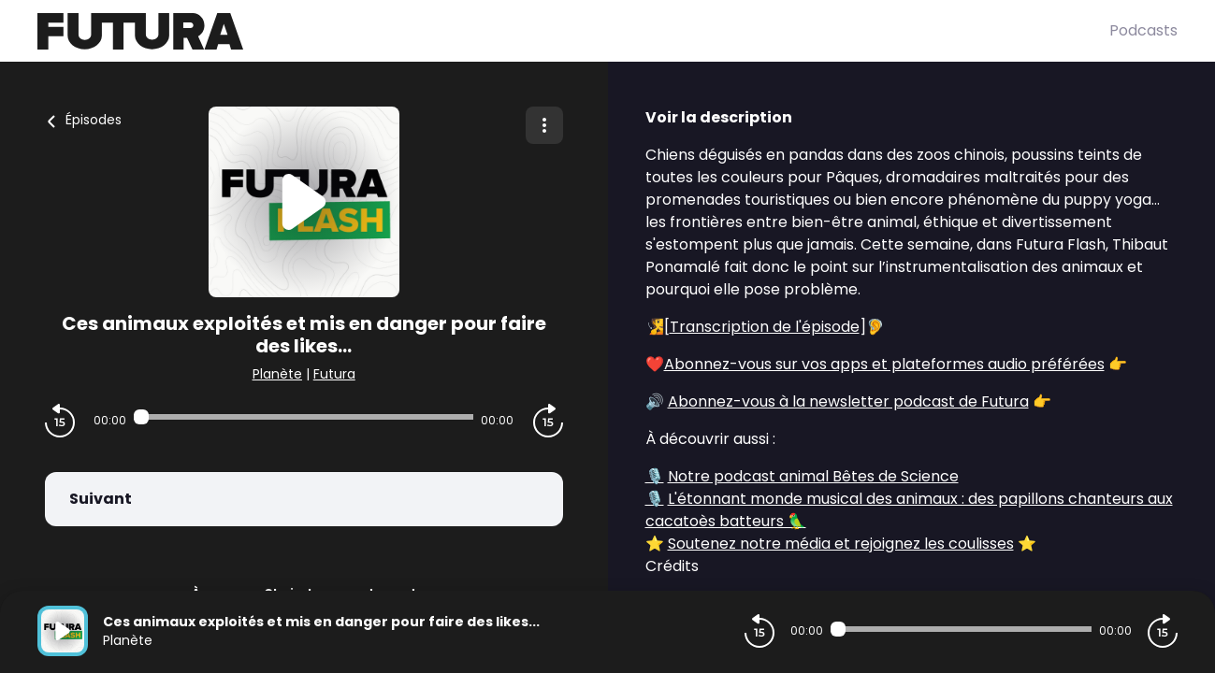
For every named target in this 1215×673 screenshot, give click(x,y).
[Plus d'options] (544, 125)
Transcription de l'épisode (765, 326)
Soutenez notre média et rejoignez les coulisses (841, 543)
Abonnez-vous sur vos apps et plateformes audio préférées (884, 364)
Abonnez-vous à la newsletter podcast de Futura (848, 401)
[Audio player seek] (303, 417)
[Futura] (573, 31)
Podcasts (1143, 30)
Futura (334, 374)
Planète (277, 374)
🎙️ (654, 476)
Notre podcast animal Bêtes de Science (813, 476)
